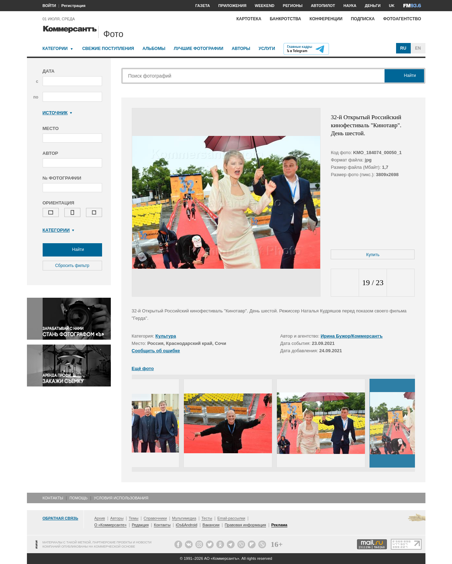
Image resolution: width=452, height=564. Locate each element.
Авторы (241, 48)
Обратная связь (60, 518)
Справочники (155, 518)
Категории (55, 48)
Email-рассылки (231, 518)
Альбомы (153, 48)
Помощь (79, 498)
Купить (373, 254)
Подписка (363, 18)
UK (392, 5)
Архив (99, 518)
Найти (72, 250)
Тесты (206, 518)
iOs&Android (187, 525)
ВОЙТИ (49, 5)
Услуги (267, 48)
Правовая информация (245, 525)
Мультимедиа (184, 518)
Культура (166, 336)
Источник (57, 112)
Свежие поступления (108, 48)
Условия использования (121, 498)
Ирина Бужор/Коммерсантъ (351, 336)
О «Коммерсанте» (110, 525)
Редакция (140, 525)
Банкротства (285, 18)
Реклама (279, 525)
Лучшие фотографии (198, 48)
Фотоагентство (402, 18)
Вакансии (211, 525)
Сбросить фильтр (72, 265)
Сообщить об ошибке (156, 350)
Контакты (53, 498)
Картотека (248, 18)
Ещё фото (143, 368)
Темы (133, 518)
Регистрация (74, 5)
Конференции (325, 18)
